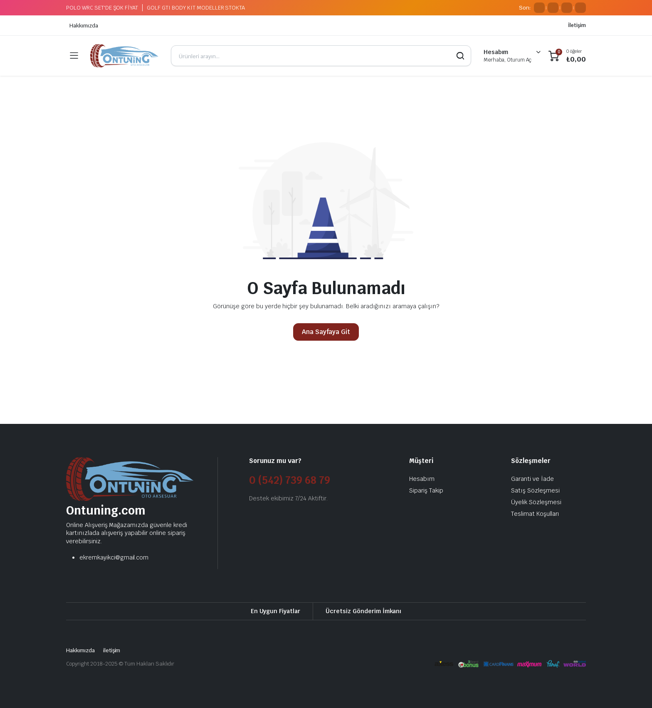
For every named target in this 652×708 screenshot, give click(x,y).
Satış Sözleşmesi (535, 490)
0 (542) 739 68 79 (289, 480)
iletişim (112, 650)
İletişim (577, 25)
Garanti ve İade (532, 479)
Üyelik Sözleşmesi (536, 502)
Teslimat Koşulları (535, 513)
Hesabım (422, 479)
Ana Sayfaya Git (326, 332)
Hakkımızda (83, 25)
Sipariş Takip (426, 490)
